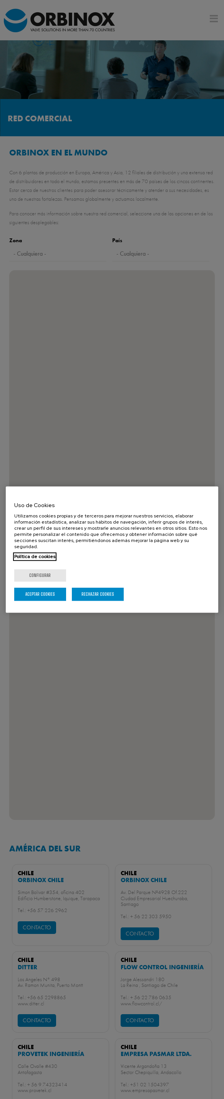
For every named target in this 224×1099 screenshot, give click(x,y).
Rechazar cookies (97, 594)
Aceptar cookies (40, 594)
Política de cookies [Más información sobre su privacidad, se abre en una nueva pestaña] (34, 557)
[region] (112, 549)
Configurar (40, 575)
